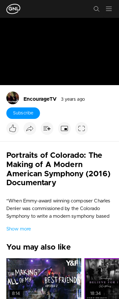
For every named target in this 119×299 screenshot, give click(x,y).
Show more (18, 229)
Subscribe (23, 113)
